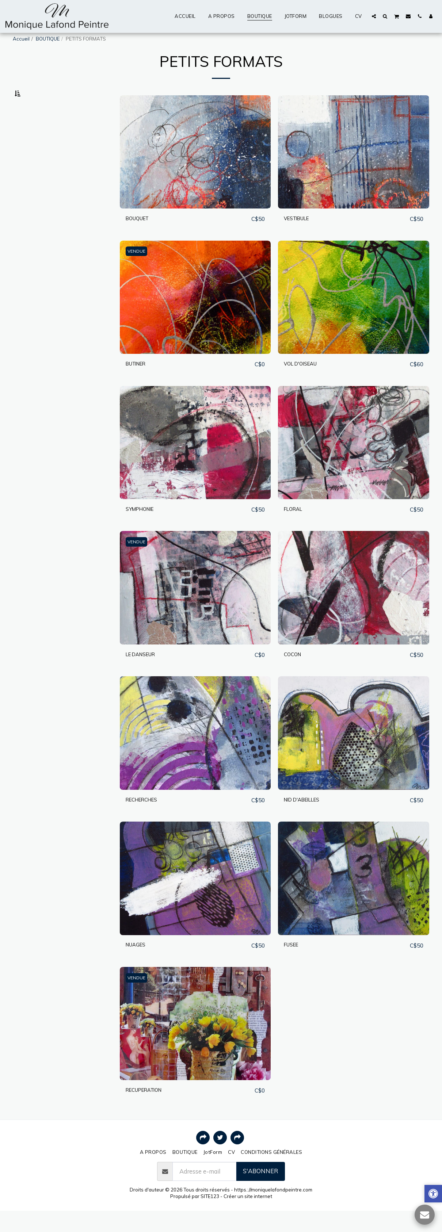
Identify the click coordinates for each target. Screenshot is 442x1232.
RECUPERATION (149, 1111)
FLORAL (295, 528)
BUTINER (139, 382)
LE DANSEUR (144, 674)
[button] (374, 16)
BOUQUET (140, 237)
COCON (294, 674)
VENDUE (138, 270)
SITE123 (210, 1217)
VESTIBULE (300, 237)
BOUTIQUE (48, 39)
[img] (195, 170)
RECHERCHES (146, 819)
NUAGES (138, 965)
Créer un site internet (248, 1217)
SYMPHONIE (144, 528)
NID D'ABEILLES (307, 819)
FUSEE (293, 965)
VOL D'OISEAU (304, 382)
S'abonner (260, 1192)
